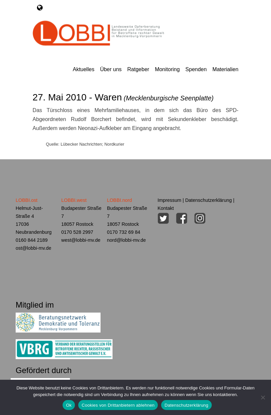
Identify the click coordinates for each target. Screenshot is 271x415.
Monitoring (167, 69)
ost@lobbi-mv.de (33, 248)
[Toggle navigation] (40, 8)
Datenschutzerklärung (208, 200)
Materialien (225, 69)
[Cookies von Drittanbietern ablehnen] (262, 397)
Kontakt (165, 208)
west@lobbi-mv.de (81, 240)
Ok (69, 405)
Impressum (169, 200)
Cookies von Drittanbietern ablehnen (118, 405)
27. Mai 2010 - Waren (123, 97)
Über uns (111, 69)
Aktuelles (83, 69)
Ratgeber (138, 69)
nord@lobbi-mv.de (126, 240)
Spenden (196, 69)
